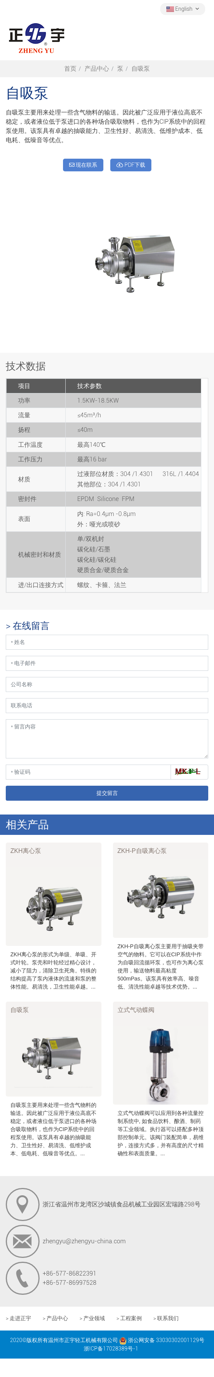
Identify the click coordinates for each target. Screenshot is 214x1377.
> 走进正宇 (18, 1318)
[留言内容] (107, 738)
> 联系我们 (166, 1318)
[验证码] (88, 772)
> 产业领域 (92, 1318)
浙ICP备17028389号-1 (111, 1348)
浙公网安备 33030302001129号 (161, 1340)
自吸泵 (19, 1010)
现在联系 (83, 165)
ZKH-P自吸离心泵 (142, 851)
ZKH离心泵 (25, 851)
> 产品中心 (55, 1318)
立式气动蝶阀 (136, 1010)
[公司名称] (107, 684)
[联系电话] (107, 705)
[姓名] (107, 642)
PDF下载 (130, 165)
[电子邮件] (107, 663)
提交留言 (107, 793)
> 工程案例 (129, 1318)
